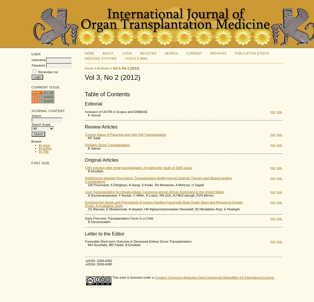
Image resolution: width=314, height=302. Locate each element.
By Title (44, 151)
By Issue (44, 145)
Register (148, 53)
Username (38, 60)
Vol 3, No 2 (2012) (126, 68)
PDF (273, 112)
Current (194, 53)
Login (127, 53)
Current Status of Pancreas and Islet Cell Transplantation (125, 134)
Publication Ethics (252, 53)
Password (38, 65)
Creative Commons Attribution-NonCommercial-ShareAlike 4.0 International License (214, 277)
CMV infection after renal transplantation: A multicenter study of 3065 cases (139, 167)
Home (89, 53)
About (107, 53)
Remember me (48, 72)
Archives (218, 53)
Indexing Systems (101, 58)
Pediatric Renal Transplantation (107, 145)
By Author (45, 148)
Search (171, 53)
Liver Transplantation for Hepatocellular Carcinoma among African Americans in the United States (154, 192)
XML (279, 112)
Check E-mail (136, 58)
